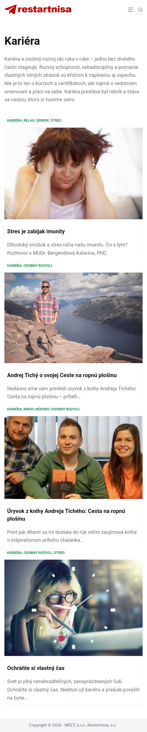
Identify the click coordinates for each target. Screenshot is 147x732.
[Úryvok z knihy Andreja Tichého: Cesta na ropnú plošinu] (73, 457)
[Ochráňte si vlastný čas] (73, 608)
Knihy (29, 409)
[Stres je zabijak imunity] (73, 174)
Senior (42, 120)
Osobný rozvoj (38, 265)
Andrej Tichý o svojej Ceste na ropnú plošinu (62, 375)
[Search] (140, 10)
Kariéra (14, 120)
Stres (55, 120)
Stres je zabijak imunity (36, 231)
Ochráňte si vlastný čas (35, 668)
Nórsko (43, 409)
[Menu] (130, 9)
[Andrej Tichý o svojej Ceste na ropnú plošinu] (73, 318)
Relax (29, 120)
